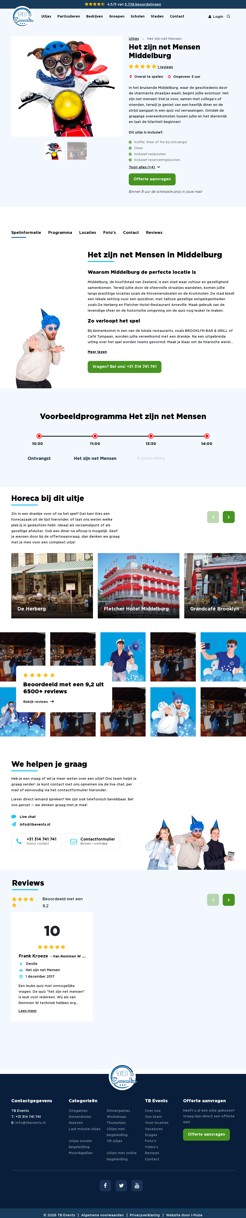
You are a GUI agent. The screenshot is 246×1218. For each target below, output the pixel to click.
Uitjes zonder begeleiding (80, 1144)
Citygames (78, 1110)
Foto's (109, 233)
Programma (60, 233)
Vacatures (154, 1129)
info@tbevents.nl (30, 824)
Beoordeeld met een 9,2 (63, 902)
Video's (151, 1147)
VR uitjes (114, 1141)
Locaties (87, 233)
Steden (157, 16)
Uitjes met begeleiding (117, 1132)
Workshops (116, 1116)
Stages (151, 1135)
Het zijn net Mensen (43, 970)
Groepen (116, 16)
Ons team (153, 1116)
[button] (229, 517)
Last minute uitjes (84, 1129)
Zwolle (31, 963)
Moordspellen (80, 1153)
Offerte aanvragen (152, 179)
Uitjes (46, 16)
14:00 (206, 444)
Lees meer (27, 1011)
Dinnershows (80, 1116)
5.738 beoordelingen (143, 4)
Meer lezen (97, 352)
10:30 (37, 444)
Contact (177, 16)
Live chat (23, 816)
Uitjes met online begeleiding (122, 1156)
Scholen (138, 16)
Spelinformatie (26, 233)
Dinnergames (118, 1110)
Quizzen (76, 1122)
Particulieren (68, 16)
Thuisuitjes (116, 1122)
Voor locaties (156, 1122)
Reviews (154, 233)
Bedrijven (94, 16)
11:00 (95, 444)
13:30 (151, 444)
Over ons (152, 1110)
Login (216, 16)
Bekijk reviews (35, 701)
